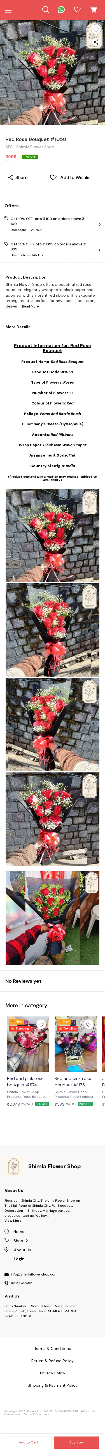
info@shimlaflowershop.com (34, 1275)
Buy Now (76, 1442)
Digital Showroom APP (61, 1411)
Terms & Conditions (37, 1414)
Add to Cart (28, 1442)
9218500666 (21, 1283)
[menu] (8, 10)
